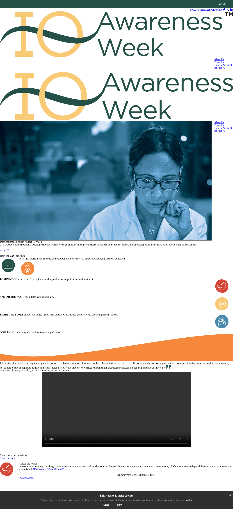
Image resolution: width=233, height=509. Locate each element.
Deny (120, 504)
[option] (106, 180)
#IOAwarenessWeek (200, 9)
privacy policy (185, 500)
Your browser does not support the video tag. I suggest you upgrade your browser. (116, 409)
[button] (224, 4)
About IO (4, 250)
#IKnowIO (216, 9)
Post (21, 477)
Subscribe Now (7, 458)
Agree (106, 504)
